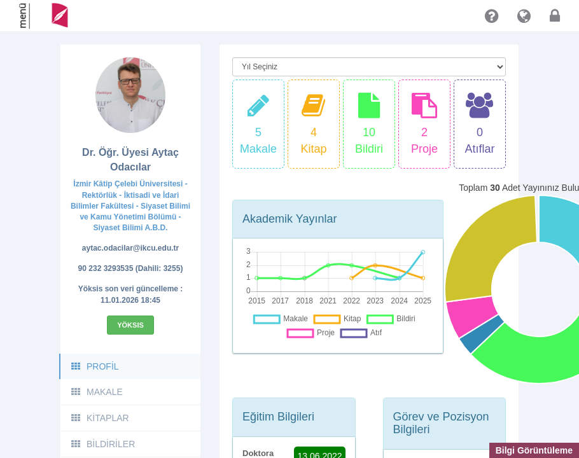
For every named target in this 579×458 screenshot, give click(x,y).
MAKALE (96, 392)
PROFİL (94, 366)
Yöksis (130, 325)
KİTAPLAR (99, 418)
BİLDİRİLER (102, 444)
